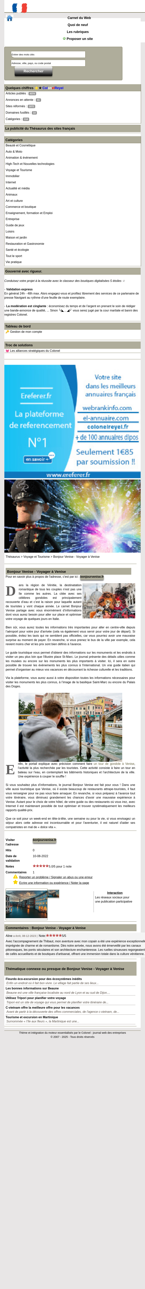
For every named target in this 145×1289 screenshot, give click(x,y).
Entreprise (12, 219)
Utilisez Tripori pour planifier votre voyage (36, 998)
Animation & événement (22, 157)
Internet (11, 182)
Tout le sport (14, 256)
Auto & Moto (14, 151)
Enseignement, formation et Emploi (29, 213)
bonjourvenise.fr (92, 576)
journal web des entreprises (109, 1032)
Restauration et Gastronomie (25, 243)
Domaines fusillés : (21, 113)
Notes (10, 866)
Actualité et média (18, 188)
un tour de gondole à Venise (114, 763)
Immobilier (13, 176)
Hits (8, 850)
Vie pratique (14, 262)
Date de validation (13, 858)
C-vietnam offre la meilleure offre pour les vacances (43, 1007)
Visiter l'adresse (12, 842)
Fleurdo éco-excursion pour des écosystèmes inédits (44, 979)
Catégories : (17, 119)
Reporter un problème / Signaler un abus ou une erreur (56, 877)
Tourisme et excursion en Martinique (32, 1017)
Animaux (11, 194)
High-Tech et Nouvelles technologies (30, 163)
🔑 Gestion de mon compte (23, 331)
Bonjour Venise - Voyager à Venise (76, 556)
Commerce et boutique (21, 206)
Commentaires (16, 872)
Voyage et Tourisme (19, 170)
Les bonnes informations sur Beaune (32, 988)
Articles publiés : (21, 93)
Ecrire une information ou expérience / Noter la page (54, 882)
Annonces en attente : (23, 100)
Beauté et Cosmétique (20, 145)
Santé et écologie (17, 249)
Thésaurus (13, 556)
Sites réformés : (20, 106)
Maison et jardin (16, 237)
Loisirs (10, 231)
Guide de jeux (15, 225)
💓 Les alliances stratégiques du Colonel (32, 350)
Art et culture (14, 200)
